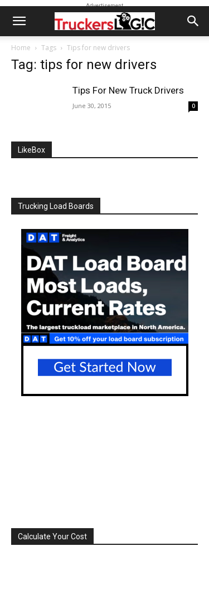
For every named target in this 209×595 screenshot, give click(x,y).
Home (21, 47)
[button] (19, 21)
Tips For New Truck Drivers (128, 90)
